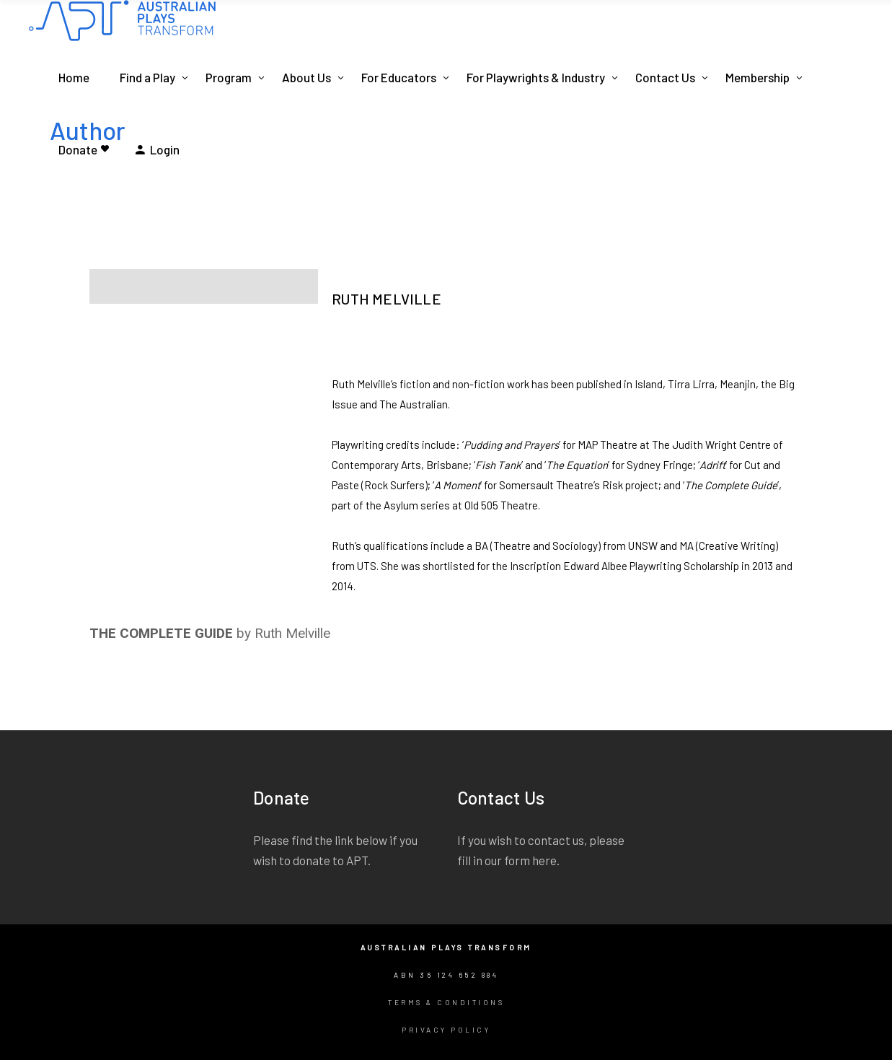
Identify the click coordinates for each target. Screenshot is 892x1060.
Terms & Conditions (446, 1002)
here (544, 860)
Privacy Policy (446, 1029)
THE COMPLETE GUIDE (161, 633)
